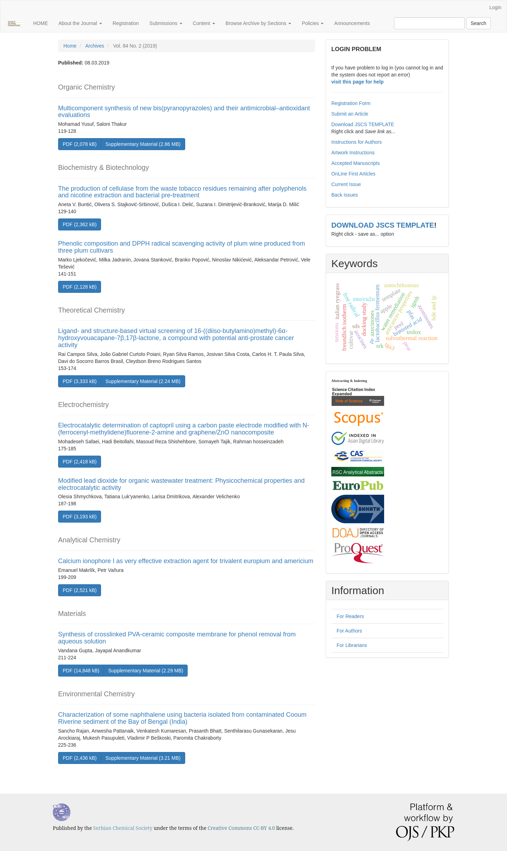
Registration (126, 23)
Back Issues (344, 195)
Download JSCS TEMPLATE (362, 124)
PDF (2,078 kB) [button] (79, 144)
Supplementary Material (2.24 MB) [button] (142, 381)
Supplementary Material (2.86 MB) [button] (142, 144)
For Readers (350, 616)
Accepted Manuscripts (355, 163)
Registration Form (350, 103)
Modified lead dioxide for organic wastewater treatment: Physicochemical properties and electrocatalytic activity (181, 484)
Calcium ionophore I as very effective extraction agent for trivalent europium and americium (185, 561)
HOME (40, 23)
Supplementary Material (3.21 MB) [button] (142, 758)
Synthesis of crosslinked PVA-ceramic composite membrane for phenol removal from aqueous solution (177, 638)
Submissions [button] (165, 23)
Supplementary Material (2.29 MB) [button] (145, 670)
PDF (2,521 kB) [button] (79, 590)
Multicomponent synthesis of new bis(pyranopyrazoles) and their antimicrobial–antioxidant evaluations (184, 112)
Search (478, 23)
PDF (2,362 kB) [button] (79, 224)
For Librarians (352, 645)
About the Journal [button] (80, 23)
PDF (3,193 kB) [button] (79, 516)
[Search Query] (429, 23)
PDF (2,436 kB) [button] (79, 758)
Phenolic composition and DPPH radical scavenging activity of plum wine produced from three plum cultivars (181, 247)
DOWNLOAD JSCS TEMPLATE (382, 225)
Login (495, 7)
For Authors (349, 631)
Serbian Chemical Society (122, 828)
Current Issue (346, 184)
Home (69, 46)
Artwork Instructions (353, 152)
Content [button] (204, 23)
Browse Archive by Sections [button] (259, 23)
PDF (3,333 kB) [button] (79, 381)
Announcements (352, 23)
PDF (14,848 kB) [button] (81, 670)
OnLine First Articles (353, 174)
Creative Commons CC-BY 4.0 (241, 828)
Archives (94, 46)
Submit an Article (349, 114)
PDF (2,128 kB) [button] (79, 287)
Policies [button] (313, 23)
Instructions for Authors (356, 142)
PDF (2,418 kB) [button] (79, 461)
